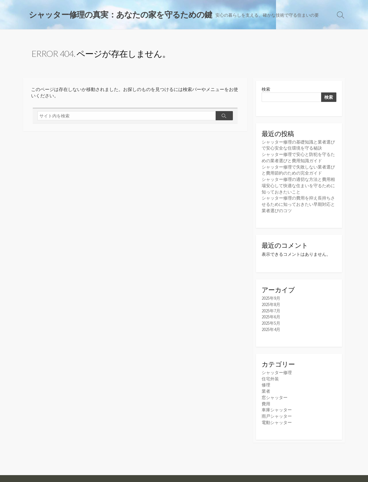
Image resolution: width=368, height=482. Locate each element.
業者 (266, 388)
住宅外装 (270, 376)
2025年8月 (271, 303)
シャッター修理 (277, 370)
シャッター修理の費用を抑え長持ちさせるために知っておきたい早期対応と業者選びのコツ (298, 203)
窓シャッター (275, 394)
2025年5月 (271, 321)
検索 (266, 89)
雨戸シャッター (277, 412)
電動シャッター (277, 418)
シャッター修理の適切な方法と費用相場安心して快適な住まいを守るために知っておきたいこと (298, 184)
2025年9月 (271, 297)
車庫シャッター (277, 406)
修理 (266, 382)
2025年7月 (271, 309)
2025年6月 (271, 315)
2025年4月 (271, 327)
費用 (266, 400)
